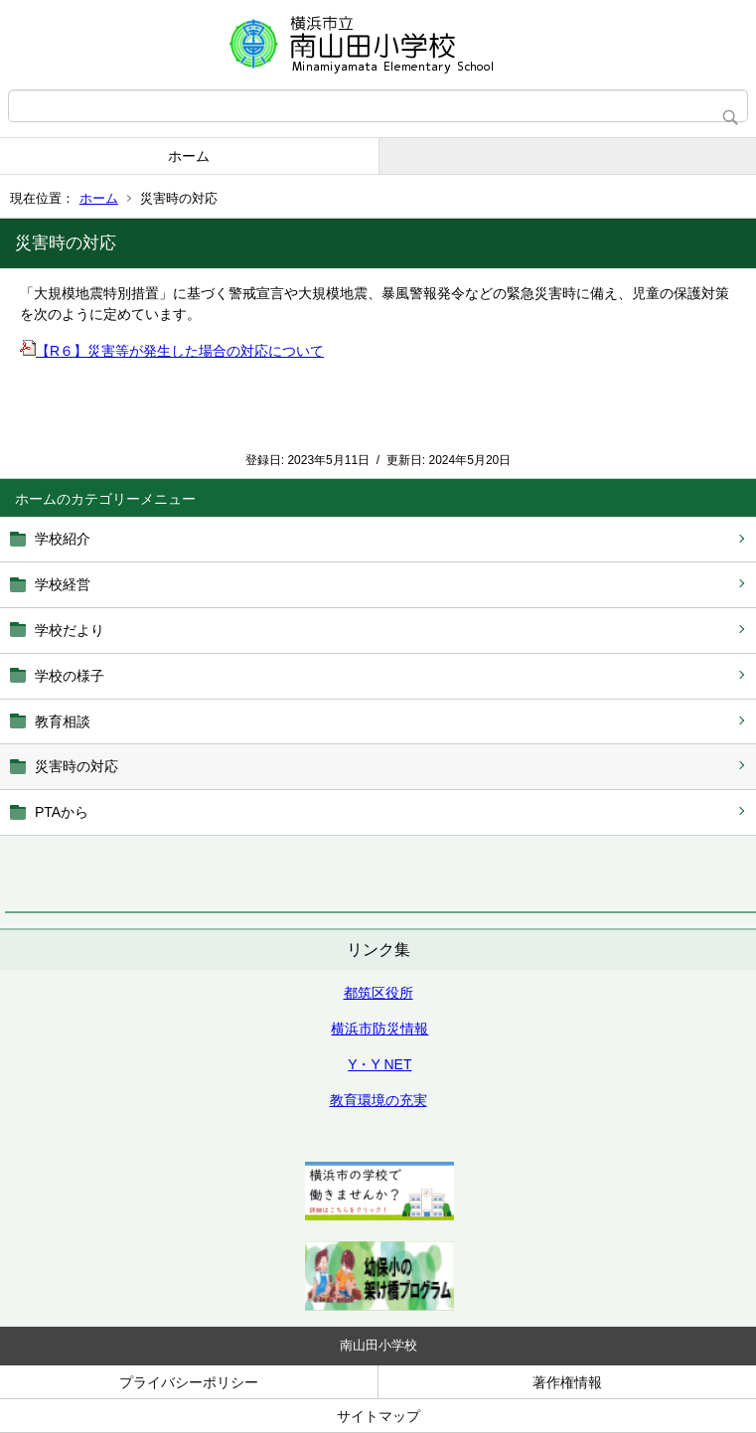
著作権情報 (567, 1382)
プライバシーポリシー (188, 1382)
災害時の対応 (76, 766)
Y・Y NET (379, 1064)
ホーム (189, 156)
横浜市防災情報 (379, 1028)
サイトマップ (378, 1416)
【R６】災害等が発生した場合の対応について (172, 351)
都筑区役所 (378, 993)
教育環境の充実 (378, 1100)
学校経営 (62, 584)
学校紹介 (62, 539)
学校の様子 (69, 676)
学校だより (69, 630)
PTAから (61, 812)
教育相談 (62, 721)
